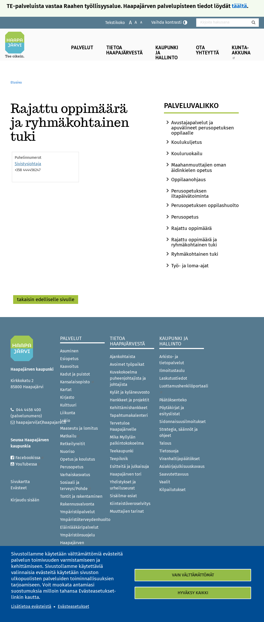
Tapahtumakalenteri (129, 415)
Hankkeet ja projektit (129, 399)
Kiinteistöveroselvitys (130, 503)
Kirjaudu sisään (25, 499)
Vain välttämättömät (193, 575)
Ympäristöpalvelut (77, 511)
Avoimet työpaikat (127, 364)
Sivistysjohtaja (28, 163)
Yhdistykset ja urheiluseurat (123, 485)
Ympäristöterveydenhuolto (82, 519)
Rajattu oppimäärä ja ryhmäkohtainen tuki (194, 242)
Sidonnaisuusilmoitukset (181, 421)
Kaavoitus (69, 366)
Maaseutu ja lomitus (79, 428)
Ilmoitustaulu (172, 370)
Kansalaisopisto (77, 381)
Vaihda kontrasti (166, 22)
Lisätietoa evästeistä (31, 606)
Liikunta (67, 412)
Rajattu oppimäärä (191, 228)
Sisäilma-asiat (123, 495)
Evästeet (19, 487)
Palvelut (82, 47)
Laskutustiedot (173, 378)
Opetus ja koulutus (77, 459)
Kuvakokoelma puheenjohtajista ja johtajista (128, 378)
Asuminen (69, 351)
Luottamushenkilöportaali (181, 389)
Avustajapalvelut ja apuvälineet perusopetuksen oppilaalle (202, 128)
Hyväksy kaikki (193, 592)
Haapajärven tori (126, 474)
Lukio (65, 420)
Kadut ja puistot (75, 374)
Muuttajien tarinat (127, 511)
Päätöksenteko (173, 399)
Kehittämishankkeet (128, 407)
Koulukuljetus (186, 142)
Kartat (66, 389)
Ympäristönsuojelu (77, 535)
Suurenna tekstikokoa (127, 22)
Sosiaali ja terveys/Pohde (75, 485)
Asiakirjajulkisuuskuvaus (181, 466)
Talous (165, 443)
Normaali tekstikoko (133, 22)
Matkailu (70, 436)
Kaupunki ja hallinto (166, 52)
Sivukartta (20, 481)
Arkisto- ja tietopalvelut (171, 359)
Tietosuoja (169, 451)
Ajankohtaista (122, 356)
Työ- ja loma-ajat (190, 266)
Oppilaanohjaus (188, 180)
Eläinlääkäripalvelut (79, 527)
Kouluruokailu (186, 153)
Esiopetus (69, 358)
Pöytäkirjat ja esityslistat (171, 410)
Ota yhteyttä (207, 49)
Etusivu (16, 82)
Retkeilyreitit (72, 443)
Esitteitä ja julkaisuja (129, 466)
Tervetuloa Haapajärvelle (123, 426)
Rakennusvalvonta (77, 504)
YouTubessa (28, 464)
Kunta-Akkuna (241, 51)
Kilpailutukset (172, 489)
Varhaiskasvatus (75, 474)
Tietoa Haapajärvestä (124, 49)
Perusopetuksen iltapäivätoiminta (190, 193)
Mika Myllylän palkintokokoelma (127, 440)
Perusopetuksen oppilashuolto (205, 205)
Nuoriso (67, 451)
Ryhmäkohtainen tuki (194, 254)
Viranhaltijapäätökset (179, 458)
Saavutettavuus (173, 474)
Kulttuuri (68, 405)
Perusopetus (185, 217)
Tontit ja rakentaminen (81, 496)
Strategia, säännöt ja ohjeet (178, 432)
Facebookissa (29, 457)
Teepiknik (119, 458)
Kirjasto (67, 397)
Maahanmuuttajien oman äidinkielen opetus (198, 167)
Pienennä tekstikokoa (138, 22)
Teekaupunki (122, 451)
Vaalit (164, 481)
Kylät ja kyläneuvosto (130, 392)
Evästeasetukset (73, 606)
